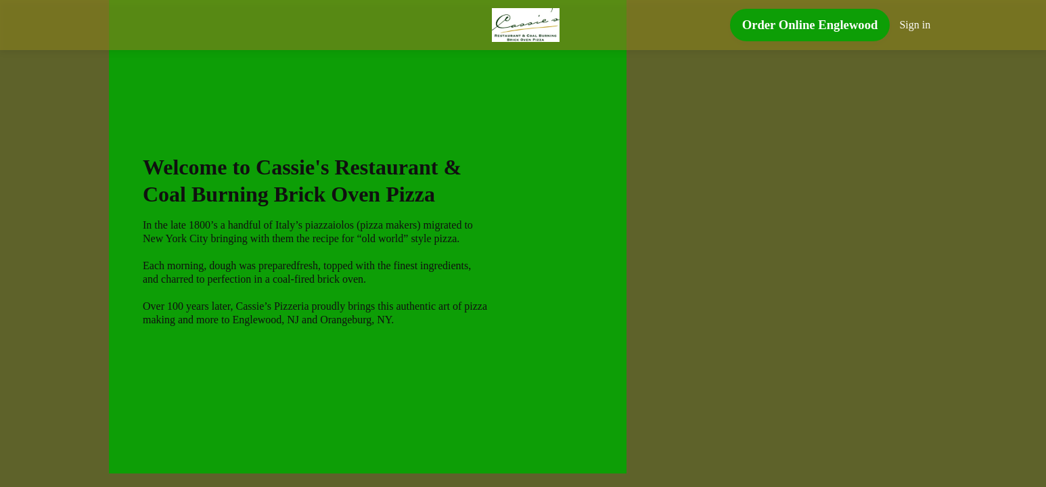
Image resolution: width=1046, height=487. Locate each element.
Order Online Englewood (811, 25)
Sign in (915, 25)
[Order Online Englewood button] (811, 27)
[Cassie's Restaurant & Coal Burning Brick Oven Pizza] (526, 25)
